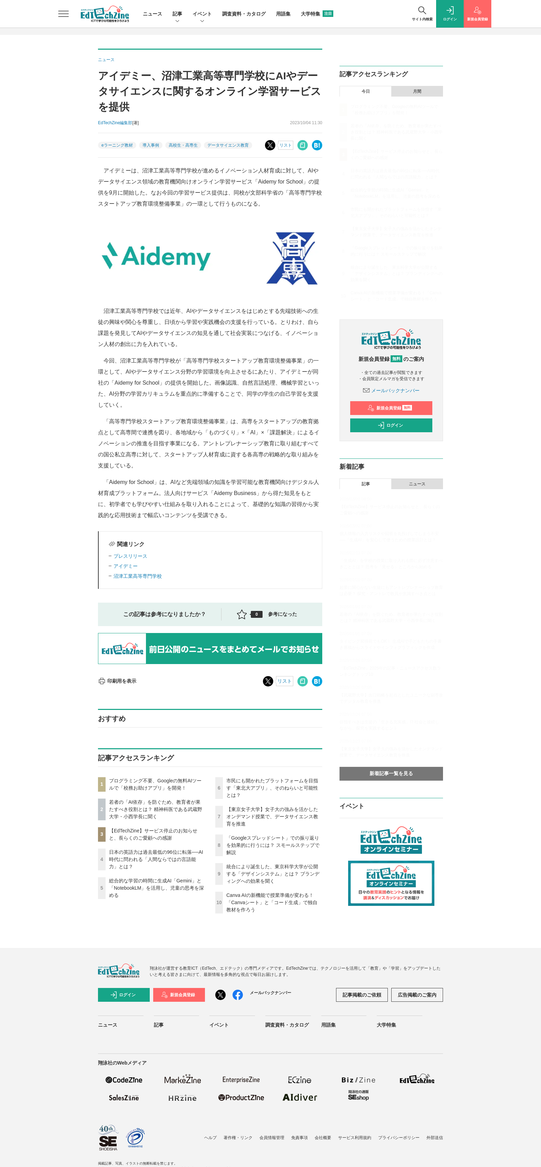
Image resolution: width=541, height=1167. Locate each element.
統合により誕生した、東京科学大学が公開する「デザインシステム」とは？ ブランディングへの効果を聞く (272, 874)
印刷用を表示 (117, 681)
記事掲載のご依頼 (362, 995)
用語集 (283, 14)
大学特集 (317, 14)
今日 (366, 91)
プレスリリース (130, 556)
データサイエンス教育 (228, 145)
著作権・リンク (238, 1137)
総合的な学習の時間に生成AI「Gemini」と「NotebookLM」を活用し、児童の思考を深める (156, 888)
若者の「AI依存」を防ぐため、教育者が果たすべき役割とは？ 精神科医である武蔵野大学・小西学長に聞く (155, 809)
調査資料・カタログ (244, 14)
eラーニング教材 (117, 145)
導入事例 (150, 145)
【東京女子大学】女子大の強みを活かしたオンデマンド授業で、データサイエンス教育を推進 (272, 817)
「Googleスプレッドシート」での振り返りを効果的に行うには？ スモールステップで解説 (272, 845)
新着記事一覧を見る (391, 773)
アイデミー (126, 566)
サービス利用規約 (354, 1137)
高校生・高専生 (183, 145)
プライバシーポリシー (399, 1137)
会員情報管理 (271, 1137)
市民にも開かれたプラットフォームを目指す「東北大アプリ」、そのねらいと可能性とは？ (272, 788)
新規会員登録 (389, 408)
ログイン (390, 425)
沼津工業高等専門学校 (138, 576)
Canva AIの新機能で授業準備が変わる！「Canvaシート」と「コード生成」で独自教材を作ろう (271, 902)
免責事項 (299, 1137)
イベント (202, 14)
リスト (285, 145)
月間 (417, 91)
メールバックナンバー (391, 390)
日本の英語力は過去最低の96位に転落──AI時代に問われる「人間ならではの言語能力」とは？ (156, 859)
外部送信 (434, 1137)
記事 (177, 14)
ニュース (152, 14)
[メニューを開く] (63, 14)
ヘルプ (210, 1137)
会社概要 (323, 1137)
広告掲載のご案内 (417, 995)
